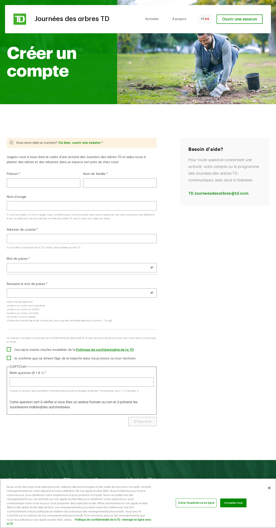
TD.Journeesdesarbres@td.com (218, 193)
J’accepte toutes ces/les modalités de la (74, 349)
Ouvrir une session (239, 19)
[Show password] (151, 267)
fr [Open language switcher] (205, 19)
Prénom (12, 174)
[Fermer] (269, 490)
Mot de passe (17, 258)
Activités (152, 19)
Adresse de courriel (21, 229)
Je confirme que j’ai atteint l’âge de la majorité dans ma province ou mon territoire (74, 358)
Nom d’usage (16, 196)
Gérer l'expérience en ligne (196, 505)
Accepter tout (233, 505)
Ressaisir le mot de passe (26, 284)
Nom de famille (94, 174)
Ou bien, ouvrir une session (79, 142)
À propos (179, 19)
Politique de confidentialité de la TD (105, 349)
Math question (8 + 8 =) (27, 373)
